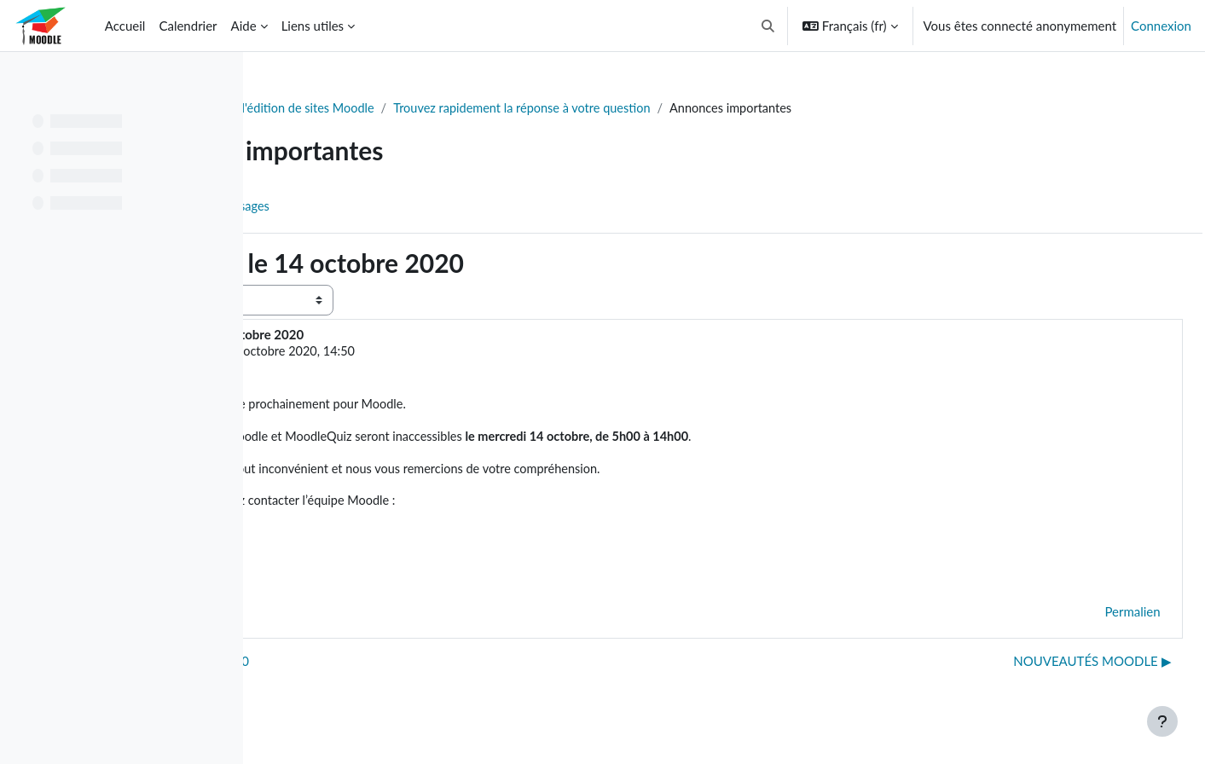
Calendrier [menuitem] (188, 25)
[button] (768, 25)
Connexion (1161, 25)
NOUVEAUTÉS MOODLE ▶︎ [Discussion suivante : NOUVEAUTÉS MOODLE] (1054, 666)
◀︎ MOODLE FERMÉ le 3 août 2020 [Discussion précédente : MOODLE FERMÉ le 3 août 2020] (387, 666)
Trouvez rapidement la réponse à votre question (731, 108)
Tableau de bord (321, 108)
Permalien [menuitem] (1094, 617)
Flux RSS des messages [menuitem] (418, 207)
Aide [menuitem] (244, 25)
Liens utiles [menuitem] (312, 25)
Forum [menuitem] (308, 207)
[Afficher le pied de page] (1162, 721)
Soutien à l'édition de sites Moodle (481, 108)
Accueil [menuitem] (125, 25)
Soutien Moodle (395, 352)
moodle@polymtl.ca (384, 537)
